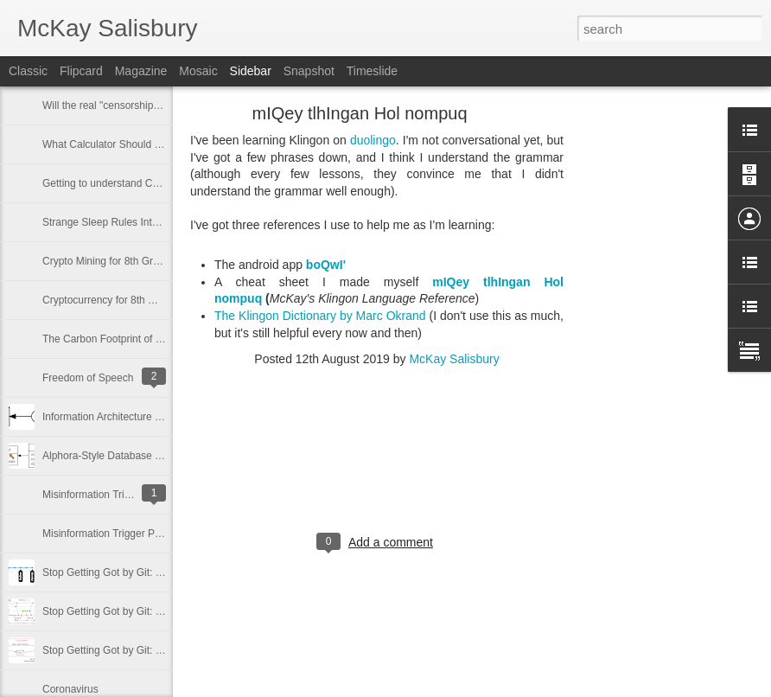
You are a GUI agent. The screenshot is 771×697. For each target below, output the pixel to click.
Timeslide (372, 71)
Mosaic (198, 71)
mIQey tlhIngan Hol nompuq (359, 113)
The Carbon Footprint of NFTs (111, 339)
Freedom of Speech (87, 378)
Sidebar (250, 71)
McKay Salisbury (454, 359)
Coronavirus (70, 689)
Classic (28, 71)
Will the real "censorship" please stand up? (140, 105)
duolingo (373, 140)
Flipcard (81, 71)
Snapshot (309, 71)
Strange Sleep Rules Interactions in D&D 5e (143, 222)
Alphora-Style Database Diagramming (129, 456)
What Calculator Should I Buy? (112, 144)
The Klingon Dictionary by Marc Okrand (320, 316)
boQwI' (326, 265)
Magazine (141, 71)
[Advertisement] (658, 384)
